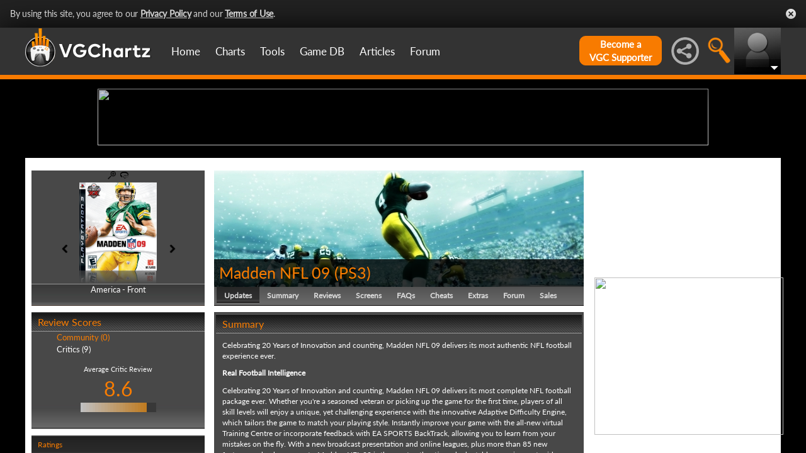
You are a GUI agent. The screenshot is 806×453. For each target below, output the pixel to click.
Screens (369, 393)
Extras (478, 393)
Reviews (327, 393)
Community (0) (83, 435)
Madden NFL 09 (275, 370)
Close (791, 14)
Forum (425, 51)
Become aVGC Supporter (620, 50)
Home (185, 51)
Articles (377, 51)
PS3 (352, 370)
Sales (548, 393)
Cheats (441, 393)
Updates (238, 393)
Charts (230, 51)
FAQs (406, 393)
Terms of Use (249, 13)
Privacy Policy (165, 13)
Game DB (322, 51)
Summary (282, 393)
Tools (272, 51)
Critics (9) (74, 447)
